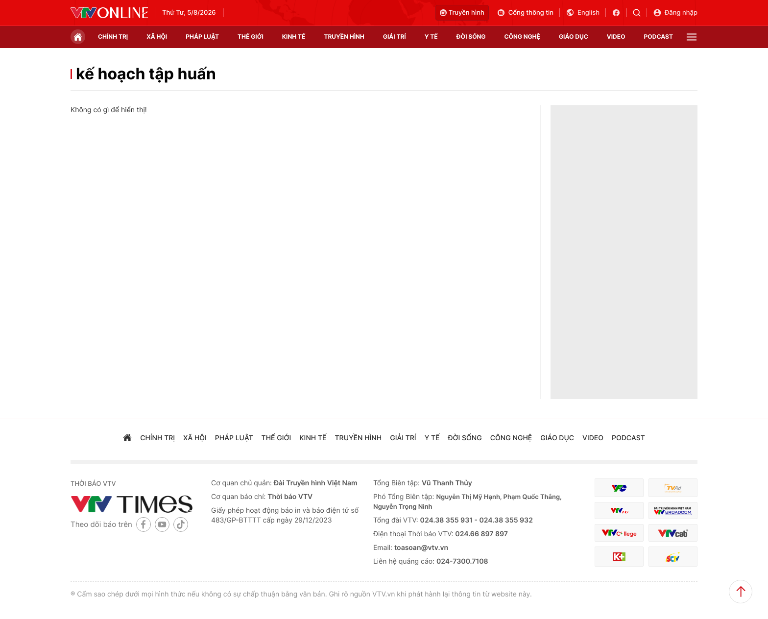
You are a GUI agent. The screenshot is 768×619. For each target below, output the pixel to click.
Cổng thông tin (525, 12)
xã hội (156, 36)
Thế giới (251, 36)
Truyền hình (462, 13)
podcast (658, 36)
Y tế (431, 36)
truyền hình (344, 36)
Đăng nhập (675, 12)
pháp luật (202, 36)
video (616, 36)
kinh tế (294, 36)
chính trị (113, 36)
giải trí (394, 36)
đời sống (471, 36)
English (583, 12)
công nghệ (522, 36)
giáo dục (573, 36)
